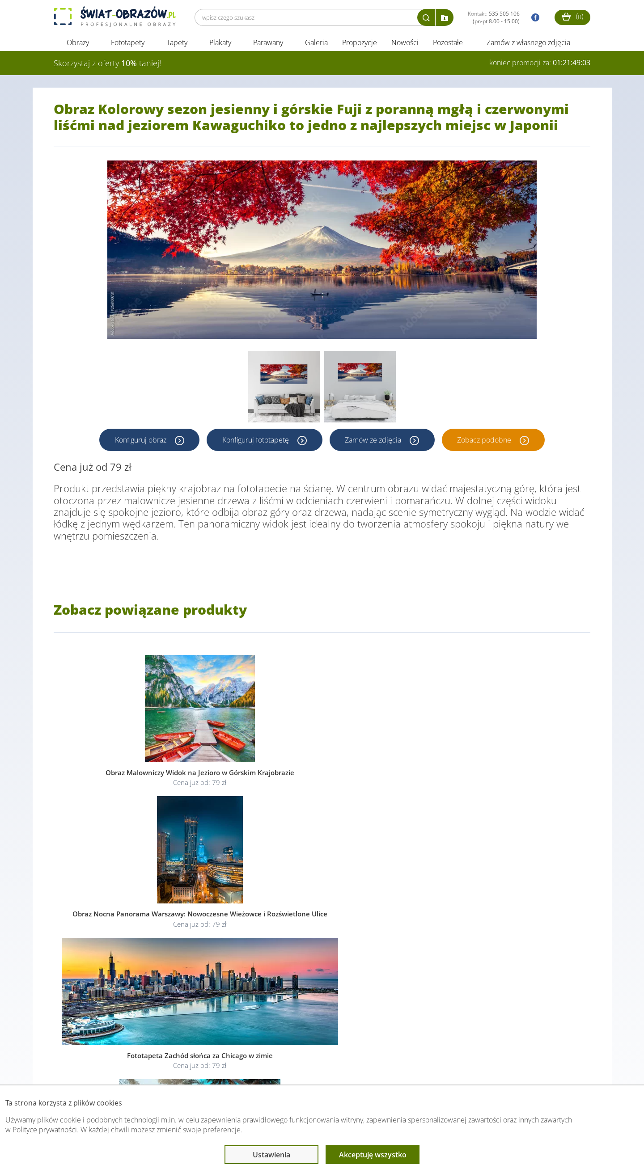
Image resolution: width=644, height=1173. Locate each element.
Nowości (405, 44)
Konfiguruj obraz (140, 441)
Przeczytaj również (273, 1067)
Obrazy (78, 44)
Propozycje (359, 44)
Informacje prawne (176, 1067)
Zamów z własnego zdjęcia (528, 44)
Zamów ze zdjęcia (374, 441)
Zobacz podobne (486, 441)
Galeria (316, 44)
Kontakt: (494, 17)
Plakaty (220, 44)
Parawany (268, 44)
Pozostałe (449, 44)
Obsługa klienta (84, 1067)
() (572, 16)
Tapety (176, 44)
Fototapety (127, 44)
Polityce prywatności (45, 1130)
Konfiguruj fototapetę (256, 441)
